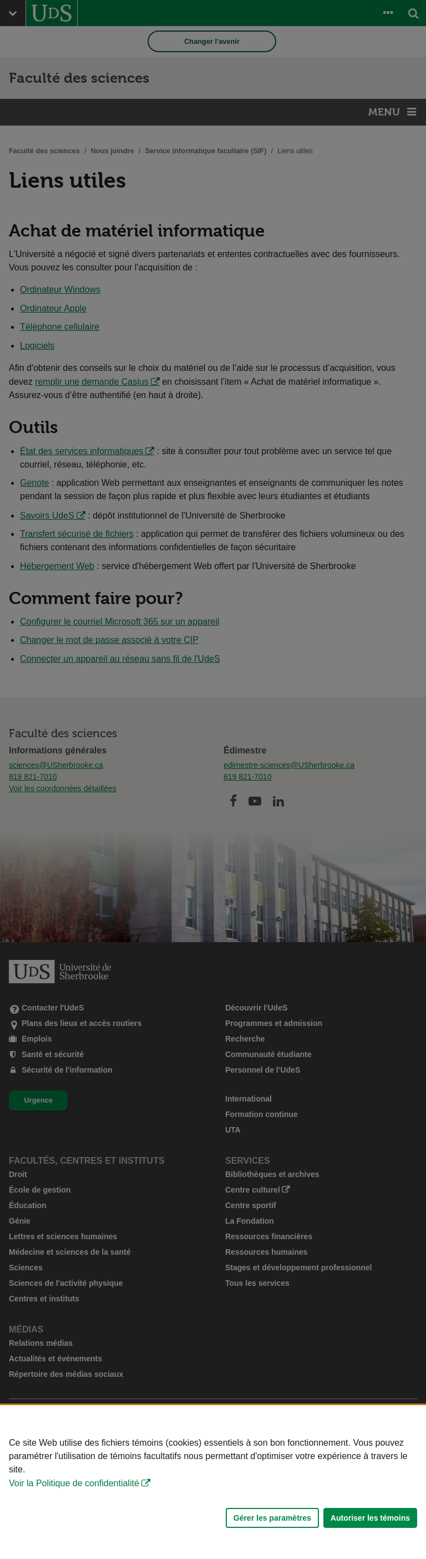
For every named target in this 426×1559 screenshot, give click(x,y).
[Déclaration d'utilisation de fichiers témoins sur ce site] (213, 1482)
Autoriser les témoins (370, 1517)
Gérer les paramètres (272, 1517)
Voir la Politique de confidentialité (74, 1483)
